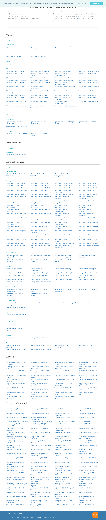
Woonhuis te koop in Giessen (63, 80)
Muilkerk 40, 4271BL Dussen (39, 470)
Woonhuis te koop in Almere (15, 71)
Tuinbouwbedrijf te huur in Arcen (40, 345)
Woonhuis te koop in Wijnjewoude (36, 107)
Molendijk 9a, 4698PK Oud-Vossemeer (38, 384)
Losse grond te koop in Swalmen (16, 239)
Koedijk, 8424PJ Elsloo (85, 454)
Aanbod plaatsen (15, 518)
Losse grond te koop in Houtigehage (37, 202)
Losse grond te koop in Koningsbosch (13, 206)
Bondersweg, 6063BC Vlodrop (39, 413)
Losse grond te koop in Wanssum (89, 243)
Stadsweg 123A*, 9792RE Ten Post (88, 376)
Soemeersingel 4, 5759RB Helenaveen (14, 397)
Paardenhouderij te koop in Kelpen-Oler (62, 290)
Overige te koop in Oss (61, 275)
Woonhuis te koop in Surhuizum (16, 102)
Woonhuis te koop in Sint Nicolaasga (62, 98)
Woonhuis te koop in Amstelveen (89, 71)
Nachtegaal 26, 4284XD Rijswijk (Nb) (16, 367)
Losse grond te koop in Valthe (88, 239)
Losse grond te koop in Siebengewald (13, 236)
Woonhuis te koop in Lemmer (88, 82)
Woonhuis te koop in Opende (15, 95)
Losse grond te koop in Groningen (61, 198)
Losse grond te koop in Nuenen (40, 222)
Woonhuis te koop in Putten (39, 95)
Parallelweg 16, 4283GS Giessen (40, 477)
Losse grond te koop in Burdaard (16, 190)
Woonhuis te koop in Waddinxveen (60, 103)
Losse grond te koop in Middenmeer (86, 215)
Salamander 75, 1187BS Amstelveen (86, 485)
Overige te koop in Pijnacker (15, 279)
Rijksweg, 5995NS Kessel (62, 484)
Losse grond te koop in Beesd (15, 188)
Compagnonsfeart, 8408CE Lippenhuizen (38, 418)
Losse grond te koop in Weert (15, 246)
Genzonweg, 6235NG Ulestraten (40, 432)
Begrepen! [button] (96, 3)
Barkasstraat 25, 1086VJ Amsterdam (13, 410)
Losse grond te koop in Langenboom (86, 206)
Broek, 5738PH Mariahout (87, 413)
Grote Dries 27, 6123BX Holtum (88, 432)
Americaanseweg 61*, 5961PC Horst (88, 389)
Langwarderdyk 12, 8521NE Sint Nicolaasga (88, 363)
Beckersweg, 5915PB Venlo (39, 409)
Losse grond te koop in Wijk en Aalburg (40, 247)
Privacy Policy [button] (81, 3)
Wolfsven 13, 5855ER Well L (63, 388)
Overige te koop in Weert (14, 282)
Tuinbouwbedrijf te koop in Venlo (16, 307)
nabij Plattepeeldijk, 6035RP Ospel (15, 474)
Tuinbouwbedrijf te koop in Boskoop (14, 304)
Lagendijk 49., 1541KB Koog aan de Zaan (40, 376)
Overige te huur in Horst (13, 338)
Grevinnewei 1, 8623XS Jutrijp (63, 432)
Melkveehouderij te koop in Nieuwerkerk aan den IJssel (62, 256)
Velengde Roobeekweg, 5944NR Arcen (64, 397)
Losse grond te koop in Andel (63, 183)
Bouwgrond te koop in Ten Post (16, 154)
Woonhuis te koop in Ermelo (39, 80)
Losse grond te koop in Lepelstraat (13, 210)
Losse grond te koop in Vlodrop (64, 243)
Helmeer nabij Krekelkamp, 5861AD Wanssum (87, 437)
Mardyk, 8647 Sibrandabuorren (88, 462)
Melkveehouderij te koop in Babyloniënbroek (14, 256)
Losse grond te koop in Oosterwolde (61, 227)
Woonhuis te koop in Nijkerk (39, 91)
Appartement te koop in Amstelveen (13, 48)
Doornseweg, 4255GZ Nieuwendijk (13, 425)
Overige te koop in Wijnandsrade (40, 282)
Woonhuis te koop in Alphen (63, 71)
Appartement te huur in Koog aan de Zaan (64, 123)
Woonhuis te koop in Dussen (63, 78)
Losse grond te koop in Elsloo (39, 194)
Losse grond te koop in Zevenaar (89, 246)
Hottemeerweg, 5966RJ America (89, 445)
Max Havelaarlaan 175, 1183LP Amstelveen (40, 467)
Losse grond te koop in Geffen (63, 194)
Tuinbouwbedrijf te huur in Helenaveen (62, 346)
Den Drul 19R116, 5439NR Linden (64, 375)
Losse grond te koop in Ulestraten (61, 240)
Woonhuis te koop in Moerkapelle (64, 87)
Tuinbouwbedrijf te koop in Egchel (65, 303)
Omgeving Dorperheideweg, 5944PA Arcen (63, 474)
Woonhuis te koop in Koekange (40, 82)
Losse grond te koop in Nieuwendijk (61, 219)
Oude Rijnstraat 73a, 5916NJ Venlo (63, 393)
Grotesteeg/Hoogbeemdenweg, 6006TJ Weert (16, 437)
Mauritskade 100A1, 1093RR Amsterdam (15, 467)
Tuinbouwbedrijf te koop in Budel (40, 303)
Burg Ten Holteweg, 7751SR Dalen (39, 380)
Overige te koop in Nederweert (16, 275)
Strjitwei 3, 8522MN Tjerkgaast (64, 488)
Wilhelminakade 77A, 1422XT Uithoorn (87, 502)
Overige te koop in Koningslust (64, 273)
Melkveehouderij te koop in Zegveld (62, 260)
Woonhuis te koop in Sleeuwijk (88, 97)
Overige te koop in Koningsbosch (40, 273)
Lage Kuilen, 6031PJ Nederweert (16, 384)
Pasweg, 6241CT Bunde (61, 477)
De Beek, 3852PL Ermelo (62, 417)
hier (78, 18)
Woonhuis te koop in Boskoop (15, 78)
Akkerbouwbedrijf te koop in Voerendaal (39, 175)
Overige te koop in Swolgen (63, 279)
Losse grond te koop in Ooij (39, 226)
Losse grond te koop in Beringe (64, 188)
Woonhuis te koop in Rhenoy (87, 95)
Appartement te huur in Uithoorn (16, 126)
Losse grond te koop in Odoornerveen (61, 223)
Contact (39, 518)
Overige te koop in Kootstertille (88, 273)
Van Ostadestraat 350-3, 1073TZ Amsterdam (40, 493)
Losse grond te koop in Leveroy (40, 209)
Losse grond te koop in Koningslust (37, 206)
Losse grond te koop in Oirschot (89, 222)
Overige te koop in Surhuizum (39, 279)
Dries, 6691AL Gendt (60, 424)
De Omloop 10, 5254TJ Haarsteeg (17, 421)
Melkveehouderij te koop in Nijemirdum (87, 256)
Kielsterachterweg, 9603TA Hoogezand (38, 454)
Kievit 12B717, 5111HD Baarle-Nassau (64, 454)
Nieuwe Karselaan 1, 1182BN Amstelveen (39, 367)
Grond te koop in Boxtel (13, 56)
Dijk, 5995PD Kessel (85, 421)
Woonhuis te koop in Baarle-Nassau (39, 74)
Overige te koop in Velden (86, 279)
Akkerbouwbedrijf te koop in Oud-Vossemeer (16, 175)
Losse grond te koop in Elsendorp (16, 194)
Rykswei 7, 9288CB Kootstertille (16, 388)
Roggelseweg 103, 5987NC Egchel (87, 384)
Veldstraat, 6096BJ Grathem (87, 492)
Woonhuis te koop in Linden (15, 87)
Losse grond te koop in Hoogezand (13, 202)
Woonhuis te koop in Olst (86, 91)
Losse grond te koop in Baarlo (39, 185)
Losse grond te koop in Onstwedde (13, 227)
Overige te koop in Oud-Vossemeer (86, 276)
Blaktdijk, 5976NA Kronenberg (15, 413)
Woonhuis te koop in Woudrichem (65, 106)
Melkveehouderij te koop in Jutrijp (40, 255)
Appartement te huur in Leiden (88, 122)
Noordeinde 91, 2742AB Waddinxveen (37, 474)
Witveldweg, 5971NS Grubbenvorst (36, 506)
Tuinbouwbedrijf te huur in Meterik (87, 346)
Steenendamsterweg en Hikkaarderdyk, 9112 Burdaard (39, 389)
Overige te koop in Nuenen (38, 275)
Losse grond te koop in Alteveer (16, 183)
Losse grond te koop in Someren (64, 235)
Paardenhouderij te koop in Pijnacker (14, 294)
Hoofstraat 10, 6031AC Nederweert (61, 446)
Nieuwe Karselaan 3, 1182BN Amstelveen (63, 367)
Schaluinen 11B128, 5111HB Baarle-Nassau (15, 489)
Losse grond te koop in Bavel (88, 185)
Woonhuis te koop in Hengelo (15, 82)
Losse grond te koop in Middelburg (61, 215)
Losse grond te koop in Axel (15, 185)
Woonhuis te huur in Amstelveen (16, 133)
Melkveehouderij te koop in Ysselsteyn (38, 260)
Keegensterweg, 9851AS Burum (16, 454)
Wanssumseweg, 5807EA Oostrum (86, 497)
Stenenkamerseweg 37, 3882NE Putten (16, 372)
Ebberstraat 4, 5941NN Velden (39, 428)
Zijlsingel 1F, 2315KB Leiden (87, 505)
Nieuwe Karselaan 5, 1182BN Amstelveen (88, 367)
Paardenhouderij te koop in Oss (88, 289)
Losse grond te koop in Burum (39, 190)
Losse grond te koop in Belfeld (40, 188)
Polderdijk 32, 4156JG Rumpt (15, 479)
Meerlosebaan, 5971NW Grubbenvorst (62, 467)
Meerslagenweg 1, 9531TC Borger (38, 393)
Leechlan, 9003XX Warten (62, 462)
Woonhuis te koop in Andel (14, 73)
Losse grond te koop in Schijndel (89, 231)
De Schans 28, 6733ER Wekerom (64, 421)
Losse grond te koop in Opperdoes (37, 231)
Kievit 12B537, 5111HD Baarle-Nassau (88, 372)
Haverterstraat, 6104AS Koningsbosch (61, 437)
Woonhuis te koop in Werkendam (16, 106)
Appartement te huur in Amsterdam (37, 123)
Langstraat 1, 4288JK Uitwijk (39, 462)
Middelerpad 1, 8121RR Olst (15, 470)
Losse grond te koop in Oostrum (89, 226)
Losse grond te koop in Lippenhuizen (61, 210)
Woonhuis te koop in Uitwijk (39, 102)
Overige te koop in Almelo (14, 269)
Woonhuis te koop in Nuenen (63, 91)
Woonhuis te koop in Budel (38, 78)
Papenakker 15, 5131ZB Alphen (16, 477)
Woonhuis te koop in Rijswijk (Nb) (16, 97)
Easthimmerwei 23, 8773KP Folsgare (15, 429)
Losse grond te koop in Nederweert (37, 219)
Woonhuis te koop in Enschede (16, 80)
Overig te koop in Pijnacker (14, 64)
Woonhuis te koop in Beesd (87, 73)
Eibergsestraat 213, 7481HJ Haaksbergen (62, 429)
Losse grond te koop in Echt (87, 190)
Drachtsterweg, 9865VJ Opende (40, 424)
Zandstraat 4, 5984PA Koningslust (65, 505)
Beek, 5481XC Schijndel (61, 409)
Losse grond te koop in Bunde (88, 188)
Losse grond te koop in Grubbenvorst (86, 198)
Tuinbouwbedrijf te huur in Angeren (14, 346)
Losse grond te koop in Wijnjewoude (61, 247)
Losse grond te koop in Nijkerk (88, 218)
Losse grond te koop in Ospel (63, 231)
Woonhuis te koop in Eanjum (87, 78)
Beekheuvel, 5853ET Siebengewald (85, 410)
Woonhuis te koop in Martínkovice (36, 87)
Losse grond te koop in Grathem (40, 197)
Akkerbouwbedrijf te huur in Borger (15, 329)
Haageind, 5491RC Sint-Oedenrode (37, 437)
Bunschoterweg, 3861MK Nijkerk (16, 417)
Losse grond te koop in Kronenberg (61, 206)
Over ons (25, 518)
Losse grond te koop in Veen (15, 243)
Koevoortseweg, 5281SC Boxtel (16, 458)
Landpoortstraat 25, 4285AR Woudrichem (87, 459)
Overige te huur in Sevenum (39, 338)
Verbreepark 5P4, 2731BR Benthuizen (14, 380)
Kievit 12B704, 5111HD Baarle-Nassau (64, 363)
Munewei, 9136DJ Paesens (87, 470)
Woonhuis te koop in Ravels (63, 95)
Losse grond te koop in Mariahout (86, 210)
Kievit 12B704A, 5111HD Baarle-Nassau (16, 376)
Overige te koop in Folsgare (87, 269)
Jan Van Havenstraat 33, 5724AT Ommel (40, 450)
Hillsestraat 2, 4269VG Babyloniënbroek (85, 442)
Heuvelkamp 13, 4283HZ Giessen (64, 441)
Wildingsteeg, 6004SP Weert (63, 501)
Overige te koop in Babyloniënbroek (36, 269)
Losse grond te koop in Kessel (88, 201)
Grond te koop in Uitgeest (38, 56)
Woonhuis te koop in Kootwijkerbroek (60, 83)
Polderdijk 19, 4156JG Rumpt (87, 477)
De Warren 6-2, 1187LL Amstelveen (61, 372)
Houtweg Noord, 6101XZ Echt (88, 379)
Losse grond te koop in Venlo (39, 243)
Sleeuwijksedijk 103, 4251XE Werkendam (39, 489)
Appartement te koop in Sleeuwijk (64, 47)
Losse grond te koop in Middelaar (40, 214)
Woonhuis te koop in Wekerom (88, 102)
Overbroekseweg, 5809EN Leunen (87, 474)
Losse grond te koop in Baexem (64, 185)
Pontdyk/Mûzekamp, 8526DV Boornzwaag (39, 480)
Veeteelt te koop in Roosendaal (16, 314)
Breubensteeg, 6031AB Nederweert (61, 414)
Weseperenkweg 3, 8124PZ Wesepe (38, 502)
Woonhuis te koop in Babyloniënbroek (60, 74)
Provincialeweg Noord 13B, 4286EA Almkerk (62, 480)
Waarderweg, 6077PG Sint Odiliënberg (62, 497)
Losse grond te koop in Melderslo (16, 214)
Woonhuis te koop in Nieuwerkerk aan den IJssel (16, 92)
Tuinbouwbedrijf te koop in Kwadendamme (87, 304)
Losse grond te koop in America (40, 183)
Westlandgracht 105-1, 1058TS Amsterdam (40, 372)
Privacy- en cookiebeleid (50, 518)
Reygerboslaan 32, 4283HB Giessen (87, 480)
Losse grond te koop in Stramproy (86, 236)
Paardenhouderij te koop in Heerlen (38, 290)
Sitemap (32, 518)
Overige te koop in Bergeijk (62, 269)
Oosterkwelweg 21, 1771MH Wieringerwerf (63, 384)
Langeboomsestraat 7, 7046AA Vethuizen (16, 463)
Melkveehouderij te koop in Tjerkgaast (14, 260)
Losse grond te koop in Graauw (16, 197)
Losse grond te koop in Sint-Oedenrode (39, 236)
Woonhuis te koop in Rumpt (39, 97)
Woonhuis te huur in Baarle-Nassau (39, 134)
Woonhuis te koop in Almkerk (39, 71)
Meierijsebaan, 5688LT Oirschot (88, 466)
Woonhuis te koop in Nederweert (89, 87)
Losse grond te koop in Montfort (16, 218)
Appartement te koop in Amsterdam (37, 48)
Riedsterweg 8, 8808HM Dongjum (17, 484)
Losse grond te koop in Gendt (88, 194)
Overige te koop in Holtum (14, 273)
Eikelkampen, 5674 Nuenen (87, 428)
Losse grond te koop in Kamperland (61, 202)
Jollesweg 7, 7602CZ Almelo (63, 449)
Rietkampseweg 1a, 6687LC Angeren (39, 485)
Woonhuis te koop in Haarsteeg (88, 80)
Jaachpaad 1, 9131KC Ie (13, 449)
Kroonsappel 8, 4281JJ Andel (63, 458)
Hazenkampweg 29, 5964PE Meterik (15, 393)
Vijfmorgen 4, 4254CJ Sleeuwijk (40, 496)
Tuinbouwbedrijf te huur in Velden (16, 349)
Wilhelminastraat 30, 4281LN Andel (15, 506)
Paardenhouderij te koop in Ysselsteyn (38, 294)
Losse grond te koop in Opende (16, 231)
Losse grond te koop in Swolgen (40, 239)
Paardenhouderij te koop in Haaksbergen (14, 290)
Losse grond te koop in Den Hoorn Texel (63, 191)
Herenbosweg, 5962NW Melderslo (37, 442)
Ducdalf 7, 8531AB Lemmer (87, 424)
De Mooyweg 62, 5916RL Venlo (64, 379)
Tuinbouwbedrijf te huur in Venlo (40, 349)
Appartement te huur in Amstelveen (13, 123)
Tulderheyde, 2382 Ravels (86, 488)
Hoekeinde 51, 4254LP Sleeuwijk (40, 445)
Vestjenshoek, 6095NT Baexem (16, 496)
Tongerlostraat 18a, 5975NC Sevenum (39, 397)
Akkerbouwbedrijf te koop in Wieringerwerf (63, 175)
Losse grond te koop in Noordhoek (13, 223)
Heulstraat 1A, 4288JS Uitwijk (39, 362)
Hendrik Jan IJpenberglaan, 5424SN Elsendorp (14, 442)
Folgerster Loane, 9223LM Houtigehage (14, 433)
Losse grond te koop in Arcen (88, 183)
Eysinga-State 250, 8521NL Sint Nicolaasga (16, 363)
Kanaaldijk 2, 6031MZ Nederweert (85, 450)
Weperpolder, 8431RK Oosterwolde (13, 502)
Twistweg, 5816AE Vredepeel (15, 492)
